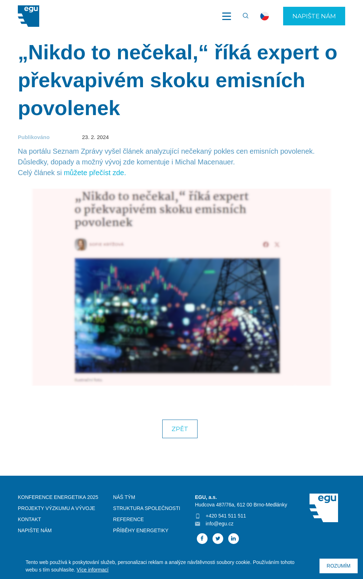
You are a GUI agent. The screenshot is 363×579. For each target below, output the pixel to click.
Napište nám (314, 16)
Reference (128, 519)
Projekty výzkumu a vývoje (56, 508)
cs (264, 16)
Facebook (202, 538)
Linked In (233, 538)
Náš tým (124, 497)
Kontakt (29, 519)
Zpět (180, 428)
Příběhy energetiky (140, 530)
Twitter (218, 538)
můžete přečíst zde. (95, 173)
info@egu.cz (220, 523)
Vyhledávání (242, 16)
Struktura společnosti (146, 508)
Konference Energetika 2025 (58, 497)
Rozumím (339, 566)
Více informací (92, 570)
